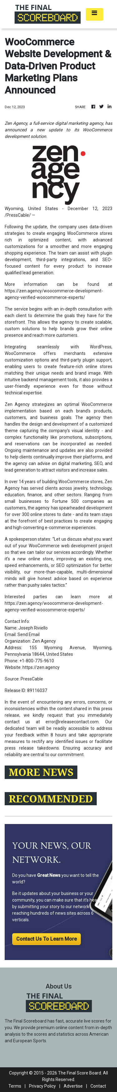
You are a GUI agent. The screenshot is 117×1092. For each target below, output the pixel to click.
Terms (14, 1086)
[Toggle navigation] (94, 14)
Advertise (73, 1086)
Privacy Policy (42, 1086)
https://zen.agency (41, 667)
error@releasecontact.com (72, 721)
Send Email (28, 634)
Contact (98, 1086)
